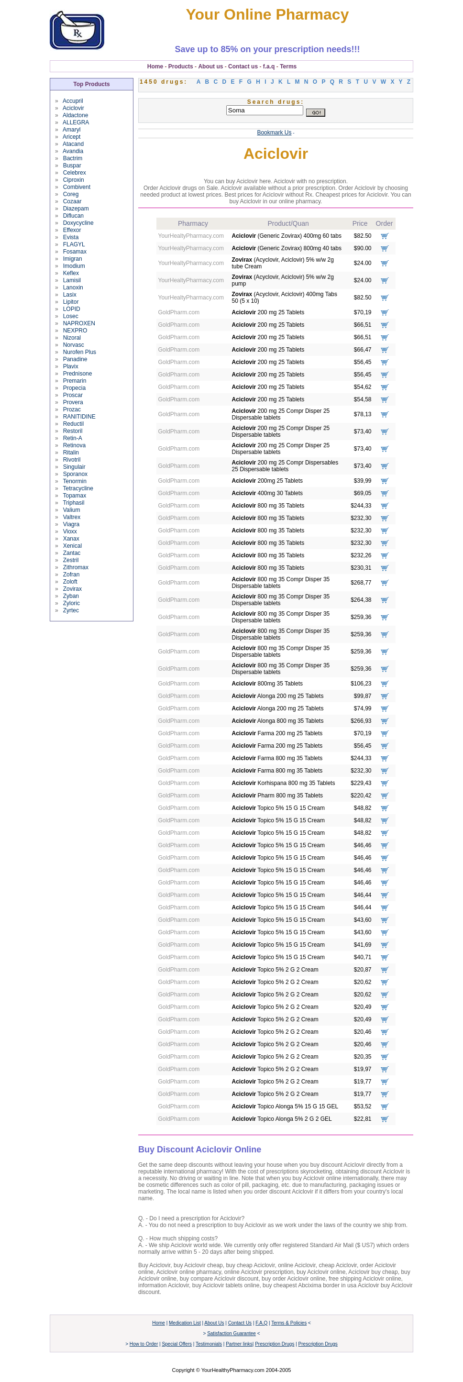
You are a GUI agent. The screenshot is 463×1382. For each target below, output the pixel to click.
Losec (70, 316)
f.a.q (269, 66)
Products (180, 66)
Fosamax (75, 251)
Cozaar (72, 201)
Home (155, 66)
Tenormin (74, 481)
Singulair (74, 467)
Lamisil (72, 280)
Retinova (74, 445)
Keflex (71, 273)
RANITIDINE (79, 416)
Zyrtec (71, 610)
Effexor (72, 230)
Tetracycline (78, 488)
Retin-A (72, 438)
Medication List (185, 1323)
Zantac (72, 553)
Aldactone (75, 115)
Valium (71, 510)
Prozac (72, 409)
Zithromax (75, 567)
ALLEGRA (76, 122)
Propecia (74, 388)
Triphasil (73, 502)
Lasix (70, 294)
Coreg (71, 194)
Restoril (73, 431)
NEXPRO (75, 330)
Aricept (71, 136)
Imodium (74, 266)
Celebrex (74, 172)
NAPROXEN (79, 323)
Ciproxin (73, 180)
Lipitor (71, 302)
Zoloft (70, 581)
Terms (288, 66)
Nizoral (72, 337)
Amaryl (71, 129)
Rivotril (72, 459)
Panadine (75, 359)
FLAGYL (74, 244)
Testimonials (209, 1344)
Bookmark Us (274, 132)
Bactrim (73, 158)
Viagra (71, 524)
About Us (214, 1323)
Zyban (71, 596)
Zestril (71, 560)
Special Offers (177, 1344)
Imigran (72, 258)
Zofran (71, 574)
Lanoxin (73, 287)
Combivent (76, 187)
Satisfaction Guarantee (231, 1333)
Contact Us (240, 1323)
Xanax (71, 538)
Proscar (73, 395)
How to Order (144, 1344)
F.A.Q (261, 1323)
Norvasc (73, 345)
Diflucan (73, 215)
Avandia (73, 151)
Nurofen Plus (79, 352)
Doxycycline (78, 223)
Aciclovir (73, 108)
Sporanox (75, 474)
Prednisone (77, 373)
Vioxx (70, 531)
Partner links (239, 1344)
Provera (73, 402)
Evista (71, 237)
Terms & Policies (289, 1323)
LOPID (71, 309)
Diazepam (76, 208)
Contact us (243, 66)
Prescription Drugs (274, 1344)
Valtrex (71, 517)
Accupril (73, 101)
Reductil (73, 423)
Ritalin (71, 452)
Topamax (74, 495)
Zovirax (72, 589)
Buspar (72, 165)
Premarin (75, 380)
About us (210, 66)
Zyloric (71, 603)
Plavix (70, 366)
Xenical (72, 545)
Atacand (73, 144)
